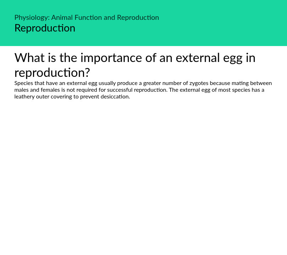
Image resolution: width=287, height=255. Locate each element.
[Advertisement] (143, 166)
